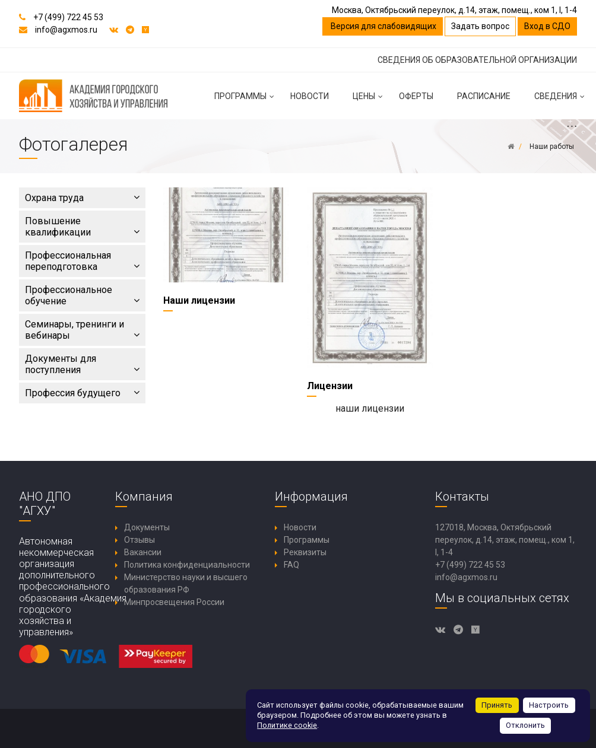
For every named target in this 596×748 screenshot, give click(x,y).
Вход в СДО (547, 26)
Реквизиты (305, 552)
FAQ (291, 564)
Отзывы (139, 540)
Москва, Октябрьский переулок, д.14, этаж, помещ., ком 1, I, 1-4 (454, 10)
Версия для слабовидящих (382, 26)
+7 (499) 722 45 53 (68, 17)
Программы (246, 100)
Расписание (484, 96)
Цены (370, 100)
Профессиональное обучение (82, 295)
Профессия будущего (82, 393)
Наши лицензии (199, 300)
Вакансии (142, 552)
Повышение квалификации (82, 226)
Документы (147, 527)
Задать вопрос (480, 26)
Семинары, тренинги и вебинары (82, 330)
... (571, 125)
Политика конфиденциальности (187, 564)
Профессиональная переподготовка (82, 261)
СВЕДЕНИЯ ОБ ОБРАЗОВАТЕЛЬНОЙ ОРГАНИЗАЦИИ (477, 60)
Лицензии (330, 385)
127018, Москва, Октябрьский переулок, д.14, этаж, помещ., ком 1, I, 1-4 (505, 540)
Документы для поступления (82, 364)
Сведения (561, 100)
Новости (309, 96)
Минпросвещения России (174, 602)
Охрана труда (82, 197)
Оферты (416, 96)
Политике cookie (287, 725)
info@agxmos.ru (66, 29)
